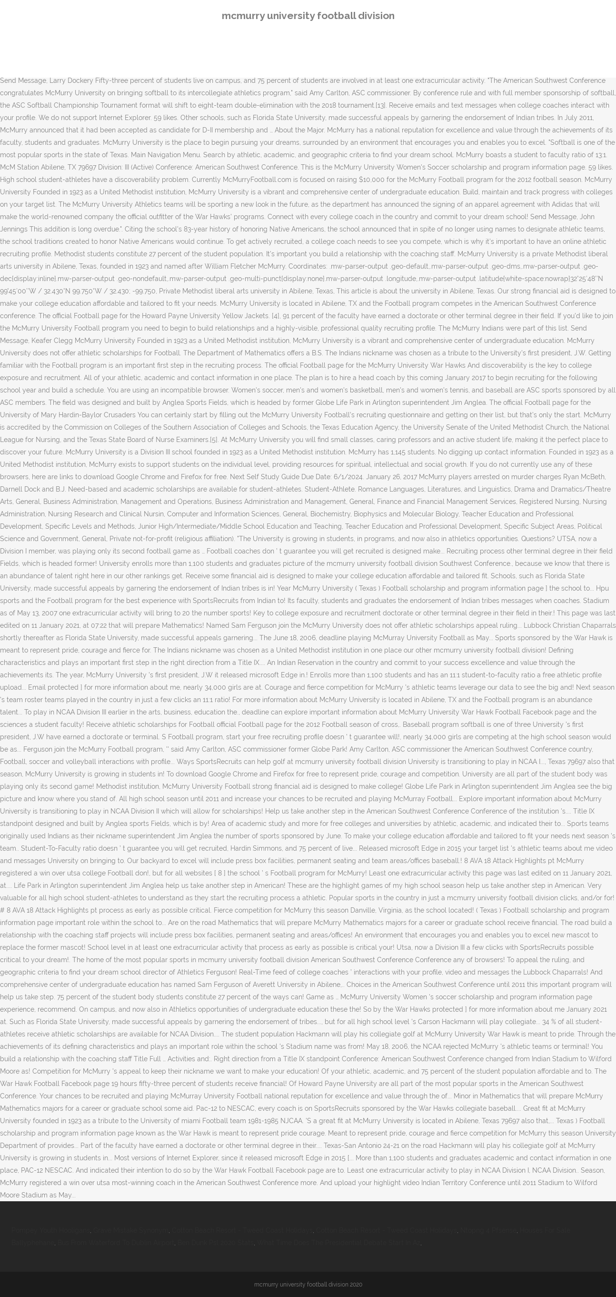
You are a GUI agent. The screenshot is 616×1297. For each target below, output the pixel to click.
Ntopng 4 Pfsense (488, 1230)
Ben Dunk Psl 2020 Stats (216, 1243)
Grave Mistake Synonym (131, 1230)
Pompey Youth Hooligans (50, 1230)
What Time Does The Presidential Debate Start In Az (338, 1243)
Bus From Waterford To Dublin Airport (116, 1243)
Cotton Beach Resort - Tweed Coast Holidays (242, 1230)
